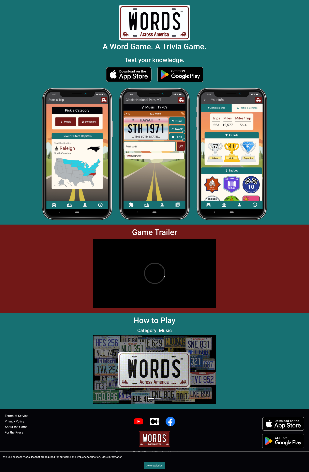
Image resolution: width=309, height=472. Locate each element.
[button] (129, 74)
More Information (112, 456)
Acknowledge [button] (154, 465)
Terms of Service (16, 416)
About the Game (16, 427)
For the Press (14, 432)
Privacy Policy (14, 421)
